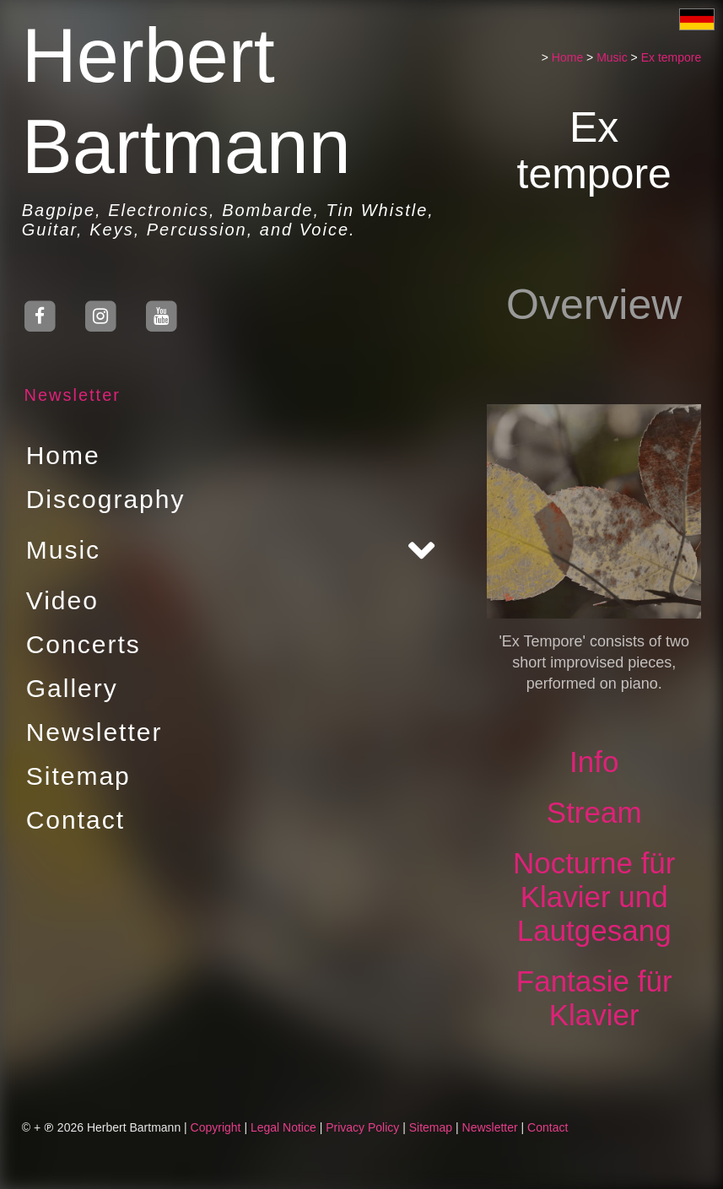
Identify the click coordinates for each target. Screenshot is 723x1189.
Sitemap (78, 776)
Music (63, 550)
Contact (75, 820)
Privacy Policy (362, 1127)
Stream (594, 812)
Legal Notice (283, 1127)
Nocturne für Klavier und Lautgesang (594, 896)
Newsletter (72, 395)
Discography (106, 499)
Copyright (216, 1127)
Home (63, 455)
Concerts (83, 644)
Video (62, 600)
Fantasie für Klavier (594, 998)
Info (593, 761)
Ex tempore (671, 57)
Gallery (72, 688)
